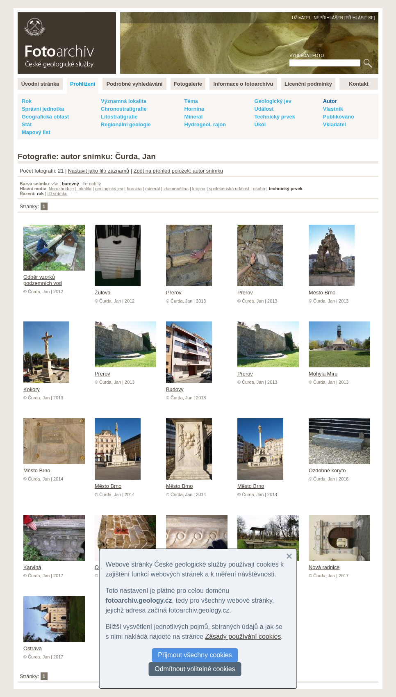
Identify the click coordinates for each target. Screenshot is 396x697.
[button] (289, 556)
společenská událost (229, 188)
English (106, 17)
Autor (330, 101)
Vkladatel (334, 124)
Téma (191, 101)
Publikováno (338, 117)
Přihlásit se (360, 18)
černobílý (92, 183)
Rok (27, 101)
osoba (259, 188)
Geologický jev (272, 101)
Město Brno (332, 289)
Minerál (193, 117)
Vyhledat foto (306, 55)
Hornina (194, 109)
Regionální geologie (126, 124)
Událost (263, 109)
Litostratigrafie (119, 117)
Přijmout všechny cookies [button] (195, 654)
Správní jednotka (43, 109)
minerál (152, 188)
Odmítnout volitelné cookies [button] (195, 668)
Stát (27, 124)
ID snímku (58, 193)
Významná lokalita (123, 101)
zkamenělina (176, 188)
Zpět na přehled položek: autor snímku (178, 171)
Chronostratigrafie (124, 109)
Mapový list (36, 132)
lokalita (84, 188)
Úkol (260, 124)
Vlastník (333, 109)
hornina (134, 188)
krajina (198, 188)
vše (54, 183)
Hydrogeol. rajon (205, 124)
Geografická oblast (45, 117)
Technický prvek (274, 117)
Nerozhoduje (61, 188)
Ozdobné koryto (339, 467)
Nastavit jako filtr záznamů (98, 171)
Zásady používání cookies (243, 636)
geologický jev (109, 188)
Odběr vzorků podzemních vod (54, 277)
